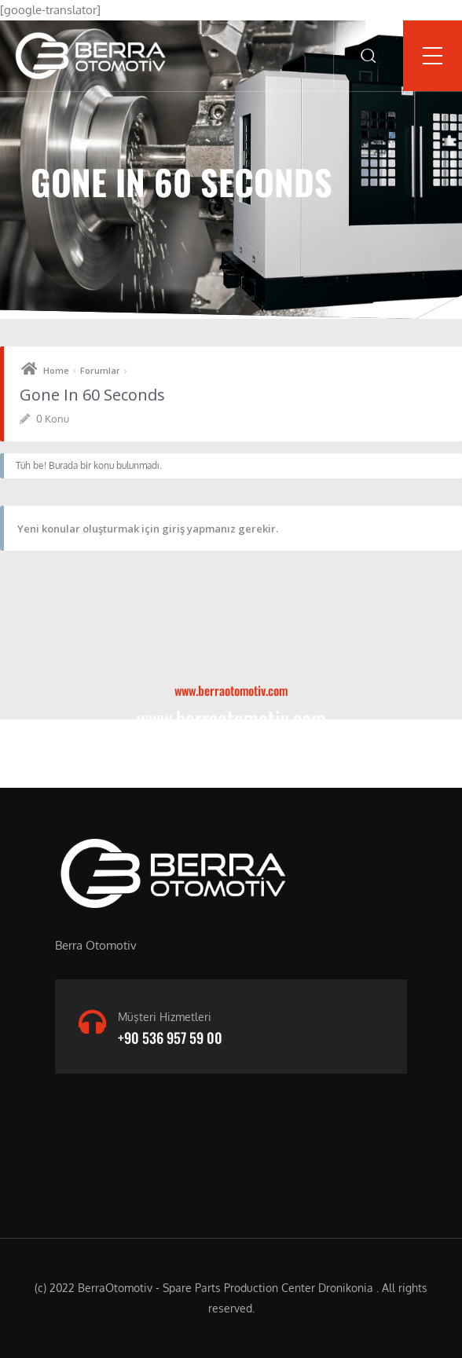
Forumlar (100, 370)
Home (56, 370)
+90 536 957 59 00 (170, 1037)
